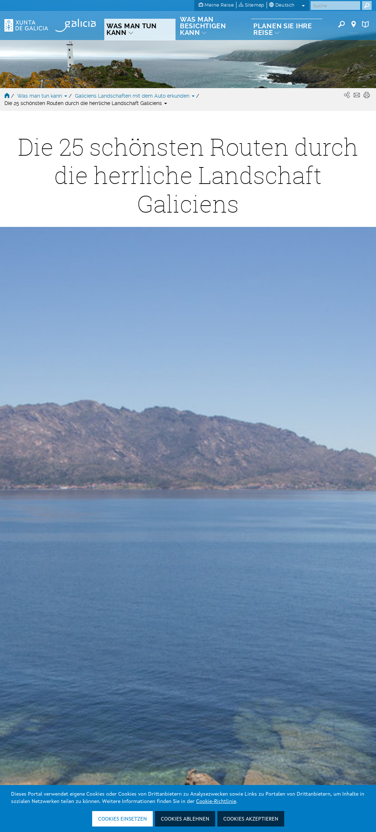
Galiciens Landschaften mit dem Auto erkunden (135, 96)
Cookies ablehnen (185, 819)
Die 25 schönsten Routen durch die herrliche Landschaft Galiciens (85, 103)
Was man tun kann (43, 96)
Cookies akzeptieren (250, 819)
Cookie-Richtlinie (216, 801)
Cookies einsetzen (122, 819)
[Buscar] (335, 5)
